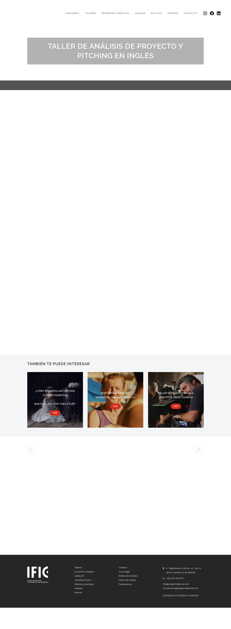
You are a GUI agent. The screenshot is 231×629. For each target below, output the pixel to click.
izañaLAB (79, 576)
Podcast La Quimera (84, 584)
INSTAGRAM (169, 595)
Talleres (78, 567)
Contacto (123, 567)
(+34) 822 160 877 (175, 578)
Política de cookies (127, 580)
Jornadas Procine (83, 580)
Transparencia (125, 584)
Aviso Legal (124, 571)
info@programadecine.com (176, 584)
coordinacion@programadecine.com (180, 588)
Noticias (78, 592)
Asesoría (79, 588)
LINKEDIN (193, 595)
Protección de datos (128, 576)
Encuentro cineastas (84, 571)
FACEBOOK (182, 595)
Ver (55, 413)
